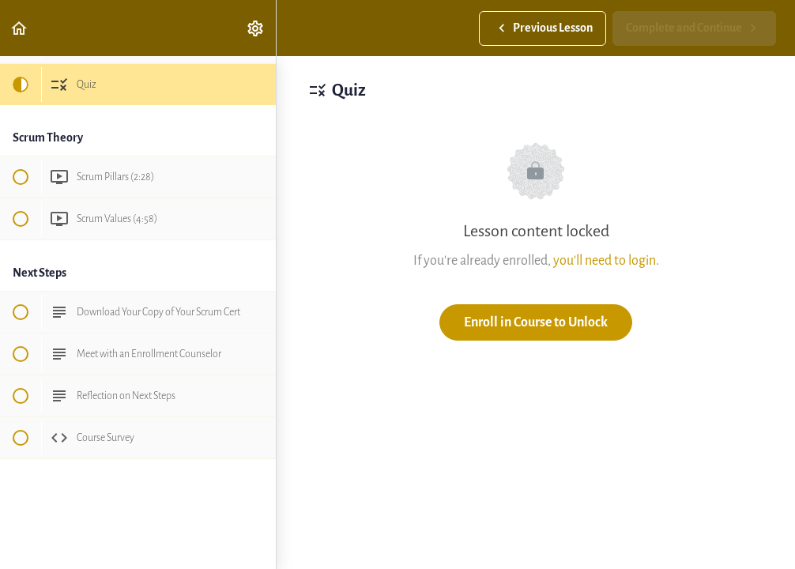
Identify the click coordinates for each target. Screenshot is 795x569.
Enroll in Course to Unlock (536, 322)
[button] (20, 28)
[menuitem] (256, 28)
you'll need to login (604, 260)
